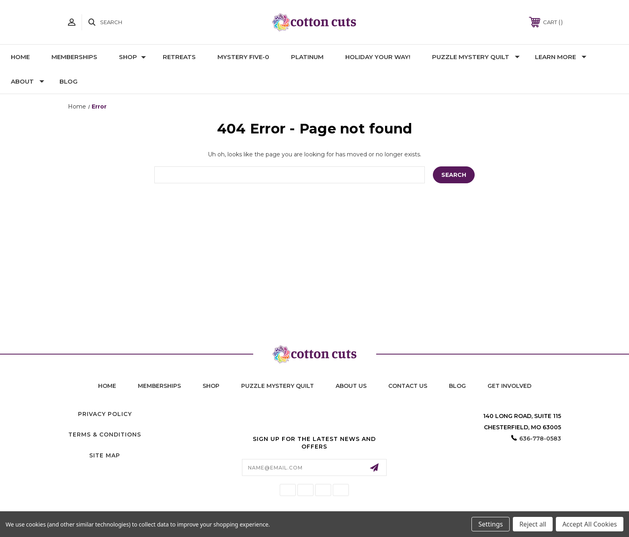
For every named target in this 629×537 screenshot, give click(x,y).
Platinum (307, 57)
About (27, 81)
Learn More (560, 57)
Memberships (74, 57)
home (107, 385)
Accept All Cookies (589, 524)
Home (20, 57)
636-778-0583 (540, 438)
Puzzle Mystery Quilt (476, 57)
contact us (407, 385)
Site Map (104, 455)
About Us (351, 385)
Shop (132, 57)
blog (457, 385)
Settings (490, 524)
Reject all (532, 524)
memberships (159, 385)
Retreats (179, 57)
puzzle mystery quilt (277, 385)
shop (211, 385)
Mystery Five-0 (243, 57)
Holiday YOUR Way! (377, 57)
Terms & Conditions (104, 434)
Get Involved (509, 385)
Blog (68, 81)
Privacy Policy (105, 414)
